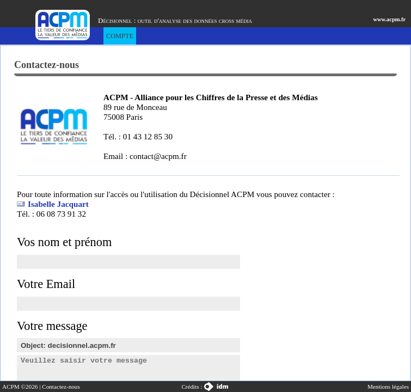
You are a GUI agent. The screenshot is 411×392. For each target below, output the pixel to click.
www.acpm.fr (389, 19)
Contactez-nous (61, 386)
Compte (119, 36)
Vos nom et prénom (64, 242)
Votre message (52, 326)
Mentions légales (388, 386)
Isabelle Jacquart (58, 204)
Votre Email (46, 284)
